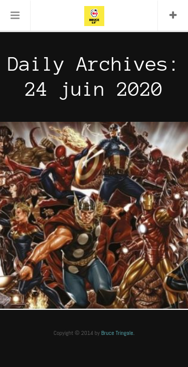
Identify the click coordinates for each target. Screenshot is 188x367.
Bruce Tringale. (118, 333)
